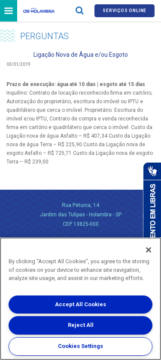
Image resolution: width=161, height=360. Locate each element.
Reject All (81, 325)
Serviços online (124, 10)
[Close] (148, 249)
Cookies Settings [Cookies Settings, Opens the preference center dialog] (80, 346)
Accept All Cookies (80, 304)
